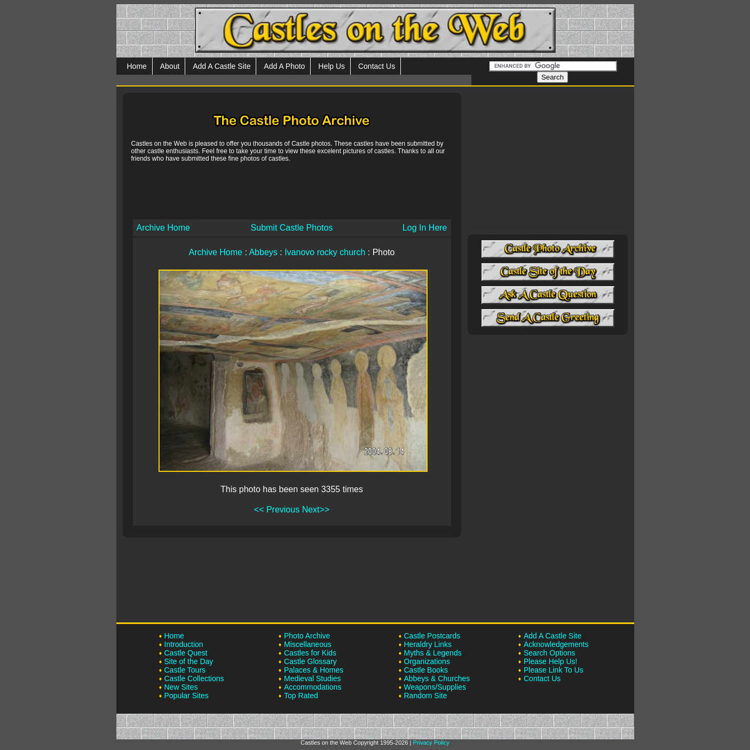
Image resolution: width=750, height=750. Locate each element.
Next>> (316, 509)
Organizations (427, 661)
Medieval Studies (312, 678)
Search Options (549, 653)
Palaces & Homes (313, 670)
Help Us (331, 66)
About (170, 66)
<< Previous (276, 509)
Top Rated (301, 695)
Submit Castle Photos (292, 227)
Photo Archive (307, 635)
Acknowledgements (556, 644)
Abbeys (263, 252)
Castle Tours (185, 670)
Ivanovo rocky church (325, 252)
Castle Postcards (432, 635)
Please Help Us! (550, 661)
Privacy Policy (431, 742)
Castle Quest (186, 653)
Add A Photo (284, 66)
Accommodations (312, 687)
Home (137, 66)
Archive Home (163, 227)
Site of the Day (189, 661)
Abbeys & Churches (437, 678)
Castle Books (426, 670)
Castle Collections (194, 678)
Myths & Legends (433, 653)
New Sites (181, 687)
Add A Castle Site (221, 66)
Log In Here (424, 227)
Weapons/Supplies (435, 687)
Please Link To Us (553, 670)
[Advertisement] (292, 190)
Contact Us (376, 66)
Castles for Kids (310, 653)
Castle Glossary (310, 661)
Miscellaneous (307, 644)
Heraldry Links (428, 644)
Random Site (425, 695)
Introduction (183, 644)
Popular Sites (186, 695)
